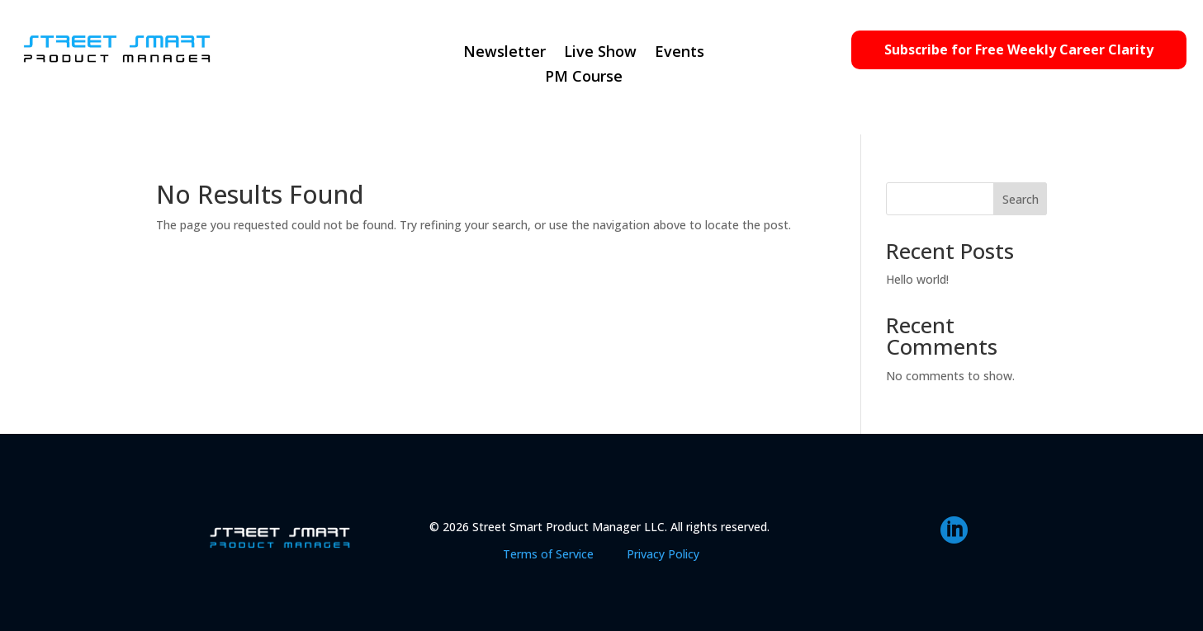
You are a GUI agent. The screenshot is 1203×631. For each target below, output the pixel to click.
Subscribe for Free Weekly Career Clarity (1018, 49)
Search (1020, 199)
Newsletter (504, 53)
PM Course (584, 78)
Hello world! (917, 279)
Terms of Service (548, 554)
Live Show (600, 53)
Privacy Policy (663, 554)
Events (679, 53)
